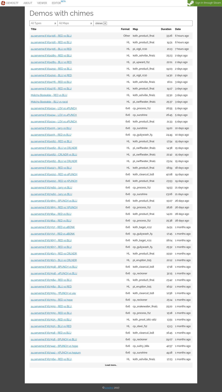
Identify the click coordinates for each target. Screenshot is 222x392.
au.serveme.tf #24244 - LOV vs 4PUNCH (54, 108)
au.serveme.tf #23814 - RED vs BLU (51, 214)
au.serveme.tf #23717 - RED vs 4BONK (53, 227)
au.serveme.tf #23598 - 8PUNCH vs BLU (54, 266)
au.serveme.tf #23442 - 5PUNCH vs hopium (56, 352)
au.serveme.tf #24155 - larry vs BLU (51, 128)
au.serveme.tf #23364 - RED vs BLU (51, 359)
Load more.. (111, 365)
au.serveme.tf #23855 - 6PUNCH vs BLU (54, 200)
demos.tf (12, 3)
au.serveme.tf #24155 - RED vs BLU (51, 134)
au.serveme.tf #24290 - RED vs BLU (51, 68)
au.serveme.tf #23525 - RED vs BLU (51, 319)
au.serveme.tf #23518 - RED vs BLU (51, 332)
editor (56, 3)
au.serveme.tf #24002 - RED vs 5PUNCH (54, 180)
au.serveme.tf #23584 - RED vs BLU (51, 280)
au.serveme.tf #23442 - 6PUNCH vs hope (54, 346)
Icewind (108, 387)
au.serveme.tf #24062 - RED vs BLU (51, 141)
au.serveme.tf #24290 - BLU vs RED (51, 75)
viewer (42, 3)
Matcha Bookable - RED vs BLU (49, 95)
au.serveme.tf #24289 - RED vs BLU (51, 55)
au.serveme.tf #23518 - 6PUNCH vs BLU (54, 339)
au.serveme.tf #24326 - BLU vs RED (51, 48)
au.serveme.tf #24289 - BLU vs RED (51, 62)
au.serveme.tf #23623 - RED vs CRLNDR (54, 253)
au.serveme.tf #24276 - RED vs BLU (51, 81)
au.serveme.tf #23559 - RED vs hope (52, 299)
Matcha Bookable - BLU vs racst (49, 101)
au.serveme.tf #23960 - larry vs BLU (51, 187)
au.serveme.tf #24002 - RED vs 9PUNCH (54, 174)
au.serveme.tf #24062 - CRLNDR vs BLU (54, 154)
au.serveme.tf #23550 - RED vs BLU (51, 306)
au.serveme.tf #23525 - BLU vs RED (51, 326)
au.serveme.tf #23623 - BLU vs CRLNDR (54, 260)
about (28, 3)
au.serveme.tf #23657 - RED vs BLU (51, 240)
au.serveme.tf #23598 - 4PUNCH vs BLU (54, 273)
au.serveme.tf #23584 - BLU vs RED (51, 286)
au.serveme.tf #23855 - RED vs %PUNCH (54, 207)
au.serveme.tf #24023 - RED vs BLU (51, 167)
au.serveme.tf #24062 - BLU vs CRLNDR (54, 147)
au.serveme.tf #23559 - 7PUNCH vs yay (53, 293)
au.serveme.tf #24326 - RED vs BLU (51, 35)
